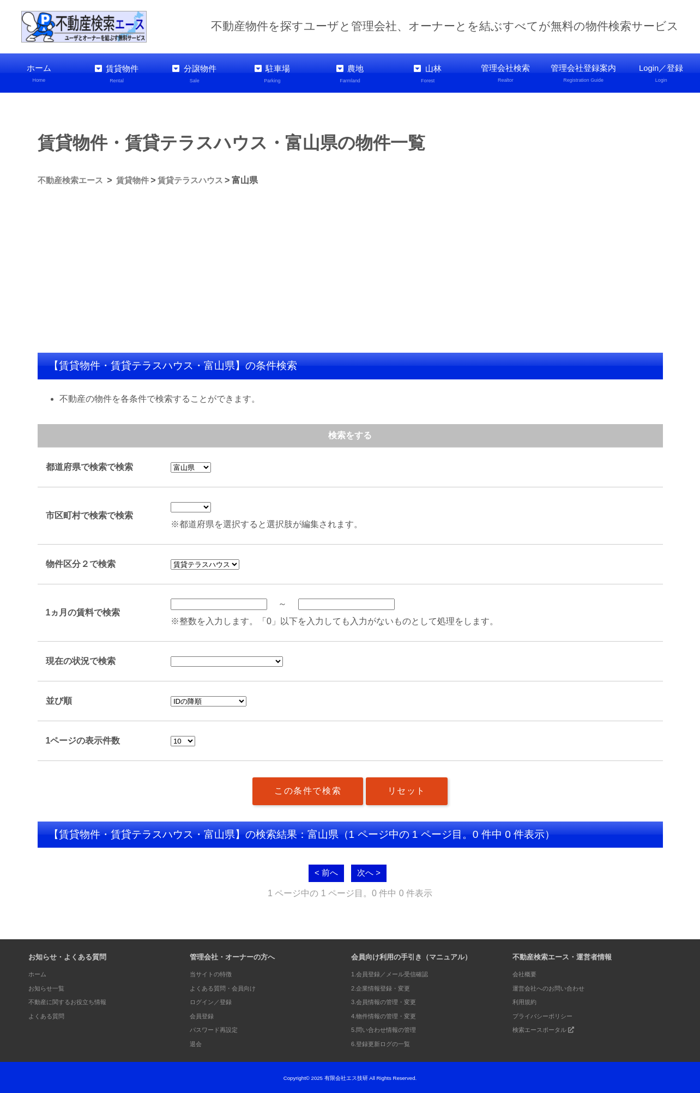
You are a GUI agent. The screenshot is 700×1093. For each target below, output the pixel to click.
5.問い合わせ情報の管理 (389, 1028)
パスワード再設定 (218, 1028)
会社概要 (526, 973)
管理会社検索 (506, 73)
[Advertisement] (350, 269)
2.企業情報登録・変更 (386, 986)
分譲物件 (194, 73)
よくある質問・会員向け (229, 986)
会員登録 (204, 1015)
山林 (428, 73)
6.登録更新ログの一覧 (386, 1042)
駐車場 (272, 73)
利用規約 (526, 1001)
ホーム (39, 73)
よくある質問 (49, 1015)
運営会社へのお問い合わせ (555, 986)
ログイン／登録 (214, 1001)
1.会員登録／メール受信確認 (396, 973)
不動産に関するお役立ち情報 (74, 1001)
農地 (350, 73)
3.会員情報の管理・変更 (389, 1001)
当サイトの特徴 (214, 973)
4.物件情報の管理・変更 (389, 1015)
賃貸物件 (117, 73)
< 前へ (325, 871)
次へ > (369, 871)
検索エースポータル (549, 1028)
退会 (197, 1042)
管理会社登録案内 (584, 73)
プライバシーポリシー (547, 1015)
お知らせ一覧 (49, 986)
